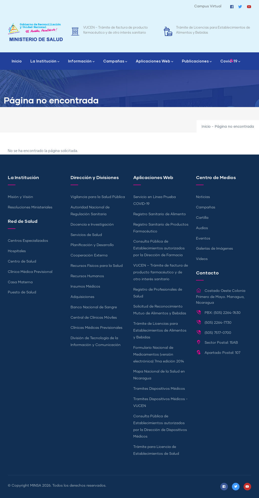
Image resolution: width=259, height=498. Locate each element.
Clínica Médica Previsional (30, 272)
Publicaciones (197, 61)
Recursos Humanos (87, 276)
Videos (202, 259)
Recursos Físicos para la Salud (97, 266)
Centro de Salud (22, 261)
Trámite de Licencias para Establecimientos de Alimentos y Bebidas (159, 330)
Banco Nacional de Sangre (94, 307)
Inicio (17, 61)
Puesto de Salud (22, 292)
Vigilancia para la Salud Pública (98, 197)
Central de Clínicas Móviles (94, 317)
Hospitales (17, 251)
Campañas (115, 61)
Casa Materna (20, 282)
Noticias (203, 197)
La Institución (44, 61)
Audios (202, 228)
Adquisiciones (82, 297)
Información (81, 61)
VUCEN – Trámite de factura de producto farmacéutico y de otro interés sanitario (160, 272)
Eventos (203, 238)
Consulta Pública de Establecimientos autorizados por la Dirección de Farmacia (159, 248)
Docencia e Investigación (92, 224)
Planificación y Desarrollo (92, 245)
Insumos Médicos (85, 286)
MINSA (35, 485)
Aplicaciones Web (154, 61)
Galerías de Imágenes (214, 248)
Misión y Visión (20, 197)
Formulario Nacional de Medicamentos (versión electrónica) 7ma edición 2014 (158, 354)
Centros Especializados (28, 241)
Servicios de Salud (86, 235)
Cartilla (202, 218)
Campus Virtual (207, 6)
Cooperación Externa (89, 255)
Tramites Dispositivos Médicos (159, 389)
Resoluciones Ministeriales (30, 207)
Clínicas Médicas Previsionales (96, 328)
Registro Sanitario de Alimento (159, 214)
